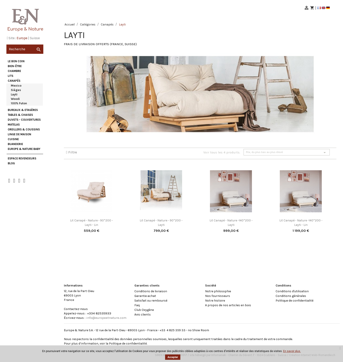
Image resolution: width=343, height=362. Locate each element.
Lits (10, 75)
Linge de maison (19, 134)
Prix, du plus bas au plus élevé (286, 152)
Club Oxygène (144, 310)
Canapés (14, 80)
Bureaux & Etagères (23, 110)
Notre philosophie (218, 291)
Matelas (14, 124)
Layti (14, 94)
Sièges (16, 90)
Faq (137, 305)
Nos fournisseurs (217, 296)
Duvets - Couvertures (24, 119)
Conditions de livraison (150, 291)
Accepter (173, 357)
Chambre (14, 71)
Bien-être (15, 66)
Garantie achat (145, 296)
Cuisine (13, 139)
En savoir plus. (292, 351)
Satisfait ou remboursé (150, 300)
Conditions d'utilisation (292, 291)
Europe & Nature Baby (24, 149)
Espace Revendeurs (22, 158)
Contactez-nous (76, 309)
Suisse (35, 38)
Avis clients (142, 314)
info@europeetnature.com (106, 318)
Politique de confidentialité (294, 300)
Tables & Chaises (20, 114)
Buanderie (15, 144)
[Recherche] (25, 49)
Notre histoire (215, 300)
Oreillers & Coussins (24, 129)
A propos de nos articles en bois (228, 305)
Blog (11, 163)
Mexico (16, 85)
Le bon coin (16, 61)
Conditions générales (291, 296)
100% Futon (19, 103)
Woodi (15, 99)
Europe (22, 38)
